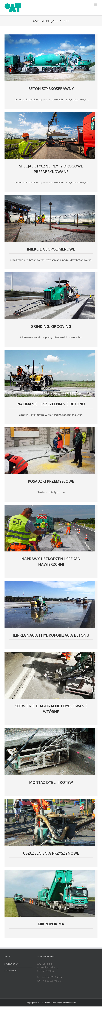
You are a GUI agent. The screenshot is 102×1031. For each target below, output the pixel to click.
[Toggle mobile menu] (95, 4)
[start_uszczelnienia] (50, 800)
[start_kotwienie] (50, 653)
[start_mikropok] (50, 871)
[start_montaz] (50, 729)
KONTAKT (11, 970)
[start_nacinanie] (50, 351)
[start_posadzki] (50, 428)
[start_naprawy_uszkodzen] (50, 505)
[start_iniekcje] (50, 196)
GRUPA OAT (13, 963)
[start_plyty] (50, 113)
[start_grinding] (50, 273)
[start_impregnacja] (50, 582)
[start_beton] (50, 35)
